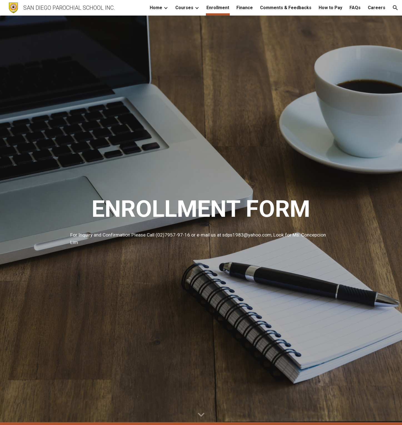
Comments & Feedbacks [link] (285, 7)
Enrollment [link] (217, 7)
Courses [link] (184, 7)
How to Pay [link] (330, 7)
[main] (201, 208)
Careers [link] (376, 7)
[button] (395, 7)
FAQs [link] (355, 7)
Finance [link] (244, 7)
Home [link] (156, 7)
